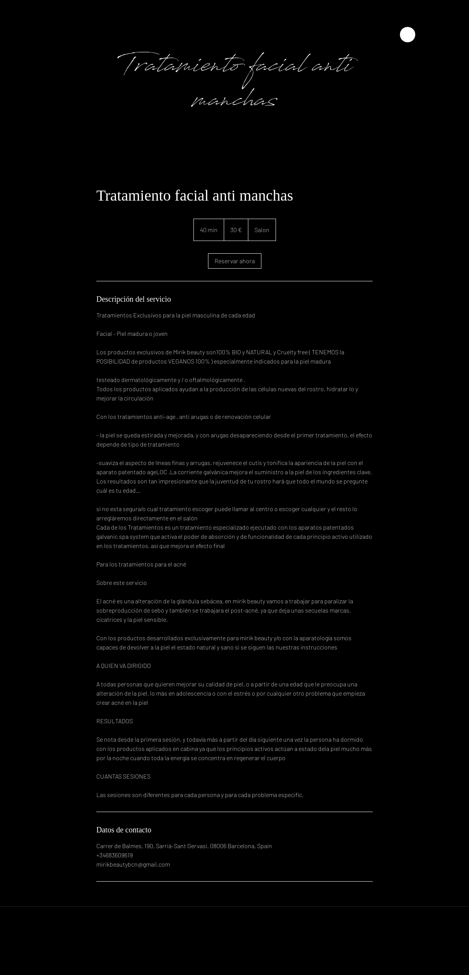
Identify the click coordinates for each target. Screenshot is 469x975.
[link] (234, 261)
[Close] (407, 34)
